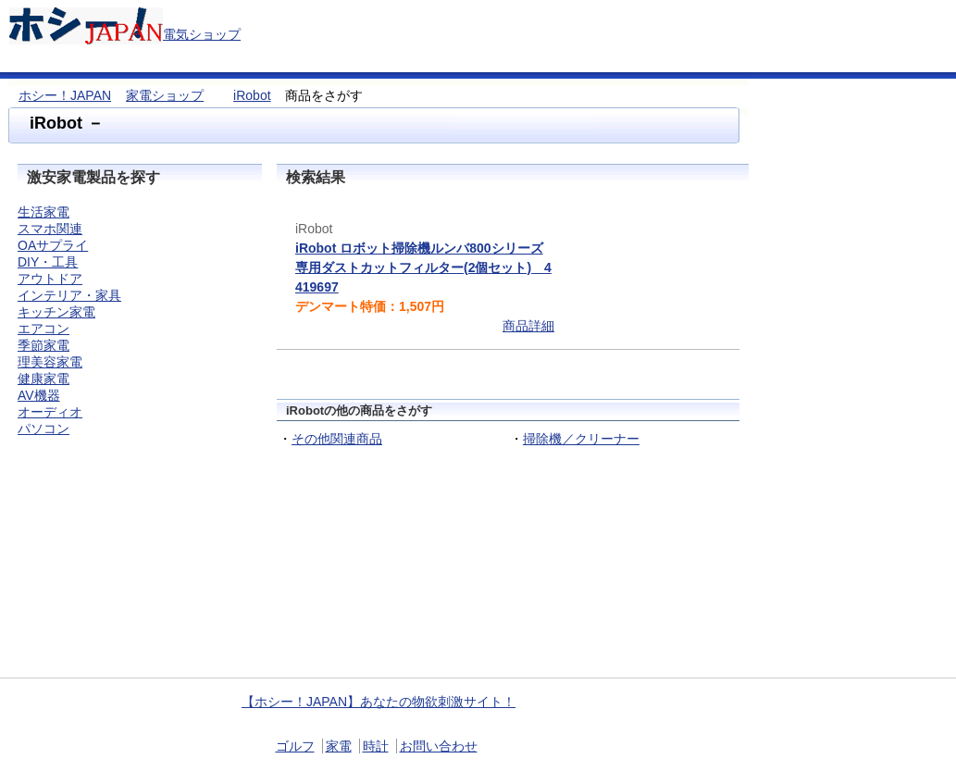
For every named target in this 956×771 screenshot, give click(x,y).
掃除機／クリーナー (581, 438)
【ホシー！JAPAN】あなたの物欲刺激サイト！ (378, 701)
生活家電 (43, 212)
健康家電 (43, 378)
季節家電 (43, 345)
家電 (339, 746)
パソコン (43, 428)
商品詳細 (528, 325)
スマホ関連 (50, 228)
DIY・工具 (48, 262)
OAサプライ (53, 245)
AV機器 (39, 395)
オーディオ (50, 411)
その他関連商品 (337, 438)
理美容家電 (50, 361)
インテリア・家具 (69, 295)
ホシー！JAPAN (65, 95)
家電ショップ (165, 95)
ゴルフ (295, 746)
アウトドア (50, 278)
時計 (376, 746)
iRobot (251, 95)
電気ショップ (202, 34)
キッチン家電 (56, 312)
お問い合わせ (439, 746)
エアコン (43, 328)
